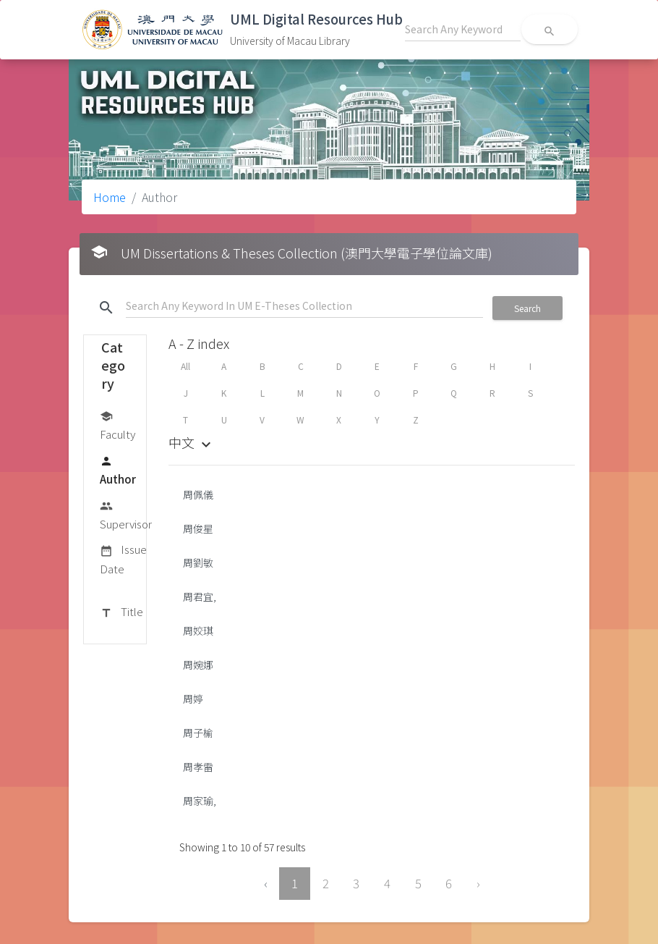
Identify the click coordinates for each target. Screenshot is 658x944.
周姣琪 (198, 630)
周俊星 (198, 528)
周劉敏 (198, 562)
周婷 (193, 698)
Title (121, 612)
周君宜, (199, 596)
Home (109, 197)
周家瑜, (199, 800)
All (185, 366)
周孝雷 (198, 766)
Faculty (117, 425)
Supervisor (126, 514)
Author (118, 469)
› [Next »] (478, 883)
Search (527, 308)
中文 (191, 442)
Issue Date (123, 558)
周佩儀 (198, 494)
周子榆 (198, 732)
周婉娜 (198, 664)
